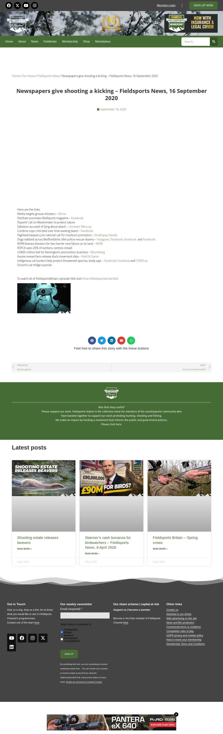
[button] (92, 341)
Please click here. (111, 424)
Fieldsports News (49, 76)
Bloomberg (98, 252)
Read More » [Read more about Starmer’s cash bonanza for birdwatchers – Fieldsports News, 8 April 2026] (92, 553)
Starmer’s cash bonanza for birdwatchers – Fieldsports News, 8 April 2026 (108, 542)
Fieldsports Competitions (72, 639)
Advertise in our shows (179, 614)
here (36, 622)
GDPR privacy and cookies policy (184, 635)
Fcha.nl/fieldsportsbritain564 (100, 279)
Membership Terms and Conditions (185, 643)
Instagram (103, 239)
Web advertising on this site (181, 618)
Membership (70, 41)
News (34, 41)
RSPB (99, 244)
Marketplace (103, 41)
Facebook (77, 218)
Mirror (62, 214)
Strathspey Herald (105, 235)
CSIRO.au (142, 261)
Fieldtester (50, 41)
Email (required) (71, 609)
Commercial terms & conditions (183, 626)
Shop (86, 41)
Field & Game (90, 256)
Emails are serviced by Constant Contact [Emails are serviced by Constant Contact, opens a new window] (84, 682)
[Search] (214, 41)
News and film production (180, 622)
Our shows (28, 76)
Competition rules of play (180, 631)
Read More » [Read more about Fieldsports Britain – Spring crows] (160, 548)
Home (9, 41)
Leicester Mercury (80, 226)
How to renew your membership (184, 639)
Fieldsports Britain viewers (71, 632)
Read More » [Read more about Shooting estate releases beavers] (24, 548)
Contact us (172, 609)
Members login (166, 5)
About (22, 41)
